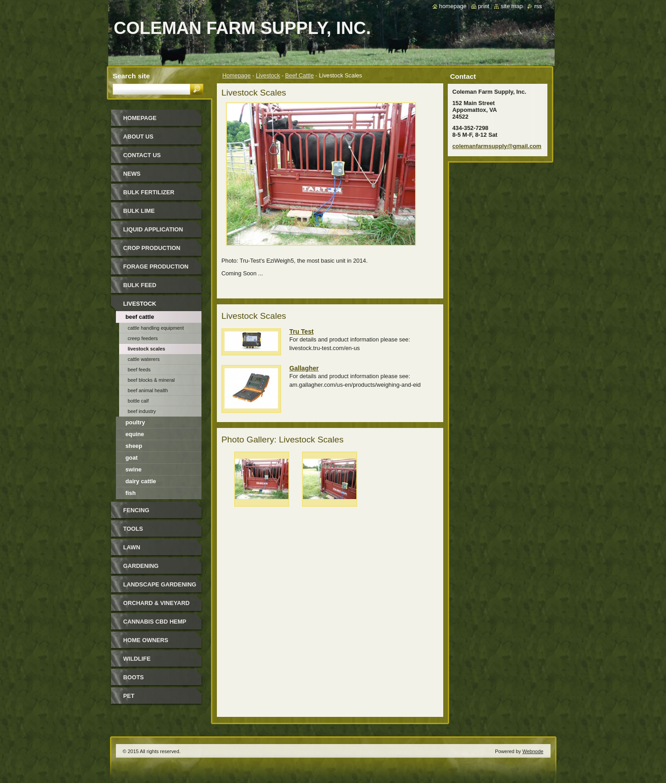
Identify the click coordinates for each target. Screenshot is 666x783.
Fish (130, 493)
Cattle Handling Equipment (156, 328)
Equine (134, 434)
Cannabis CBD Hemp (154, 621)
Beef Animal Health (148, 390)
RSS (538, 6)
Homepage (236, 75)
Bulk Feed (139, 285)
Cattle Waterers (144, 359)
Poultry (135, 422)
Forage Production (155, 266)
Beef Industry (142, 411)
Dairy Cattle (140, 481)
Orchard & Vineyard (156, 603)
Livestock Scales (146, 348)
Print (483, 6)
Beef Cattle (299, 75)
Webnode (532, 751)
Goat (131, 457)
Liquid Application (153, 229)
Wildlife (136, 658)
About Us (138, 136)
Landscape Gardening (159, 584)
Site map (511, 6)
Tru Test (301, 331)
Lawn (131, 547)
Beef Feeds (139, 369)
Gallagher (304, 368)
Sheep (133, 445)
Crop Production (151, 248)
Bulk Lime (139, 210)
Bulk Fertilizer (148, 192)
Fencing (136, 510)
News (131, 173)
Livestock (268, 75)
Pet (128, 695)
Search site (131, 76)
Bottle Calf (138, 401)
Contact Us (142, 155)
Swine (133, 469)
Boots (133, 677)
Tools (133, 528)
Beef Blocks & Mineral (151, 380)
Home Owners (145, 640)
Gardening (140, 565)
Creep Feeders (143, 338)
